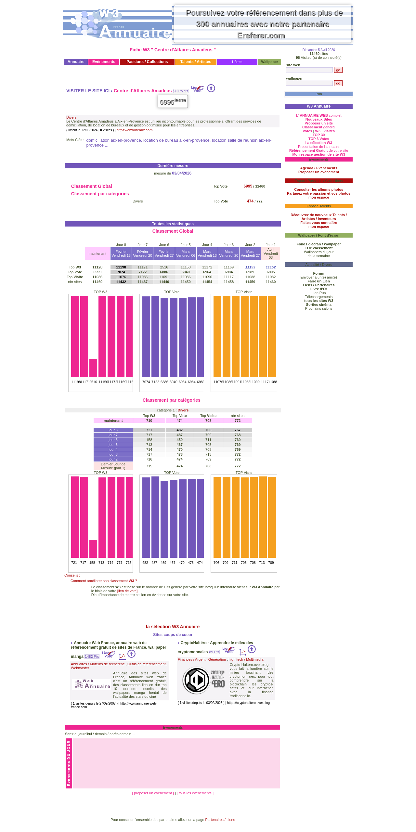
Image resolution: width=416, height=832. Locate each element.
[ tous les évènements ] (195, 793)
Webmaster (80, 668)
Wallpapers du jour (318, 252)
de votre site (318, 150)
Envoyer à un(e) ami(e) (318, 277)
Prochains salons (318, 308)
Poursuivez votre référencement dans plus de (264, 24)
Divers (71, 117)
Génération (217, 659)
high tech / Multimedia (246, 659)
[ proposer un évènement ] (153, 793)
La (318, 143)
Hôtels (237, 62)
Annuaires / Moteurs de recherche (98, 664)
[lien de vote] (127, 591)
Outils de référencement (146, 664)
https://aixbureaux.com (135, 130)
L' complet (319, 115)
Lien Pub (319, 293)
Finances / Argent (192, 659)
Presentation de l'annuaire (318, 147)
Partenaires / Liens (220, 820)
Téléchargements (318, 297)
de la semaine (318, 256)
